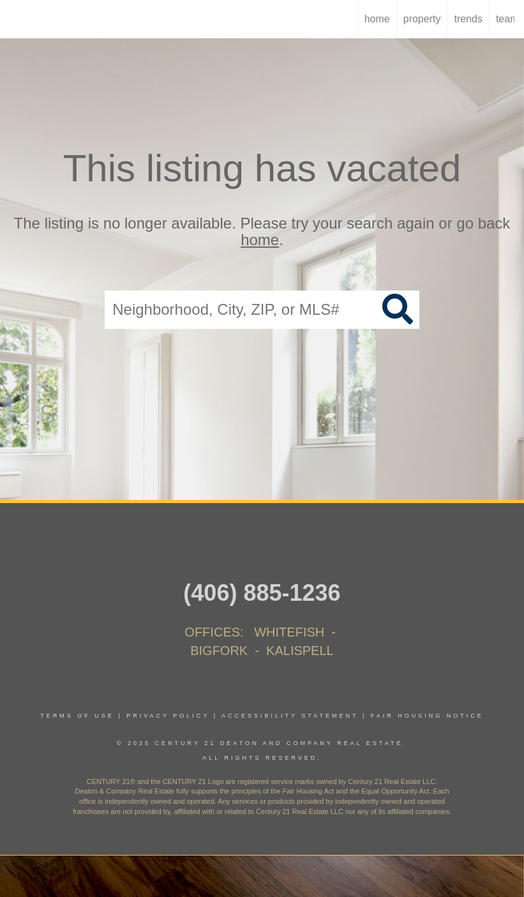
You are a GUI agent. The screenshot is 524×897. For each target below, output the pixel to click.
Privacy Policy (167, 715)
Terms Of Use (77, 715)
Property (422, 18)
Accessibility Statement (289, 715)
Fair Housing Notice (427, 715)
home (377, 18)
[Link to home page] (16, 19)
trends (468, 18)
